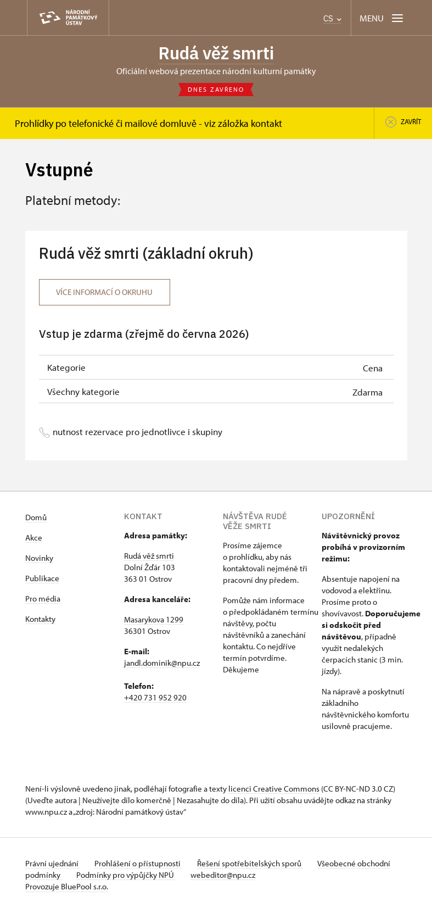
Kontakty (40, 620)
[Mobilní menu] (382, 18)
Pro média (42, 599)
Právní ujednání (52, 864)
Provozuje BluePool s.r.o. (66, 887)
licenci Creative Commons (273, 789)
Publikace (42, 579)
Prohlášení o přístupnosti (142, 864)
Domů (36, 518)
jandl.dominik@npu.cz (162, 664)
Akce (33, 538)
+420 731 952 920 (155, 698)
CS (332, 18)
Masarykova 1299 (153, 620)
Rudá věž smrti (216, 53)
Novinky (39, 559)
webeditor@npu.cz (263, 876)
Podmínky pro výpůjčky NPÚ (164, 876)
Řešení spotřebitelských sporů (256, 864)
